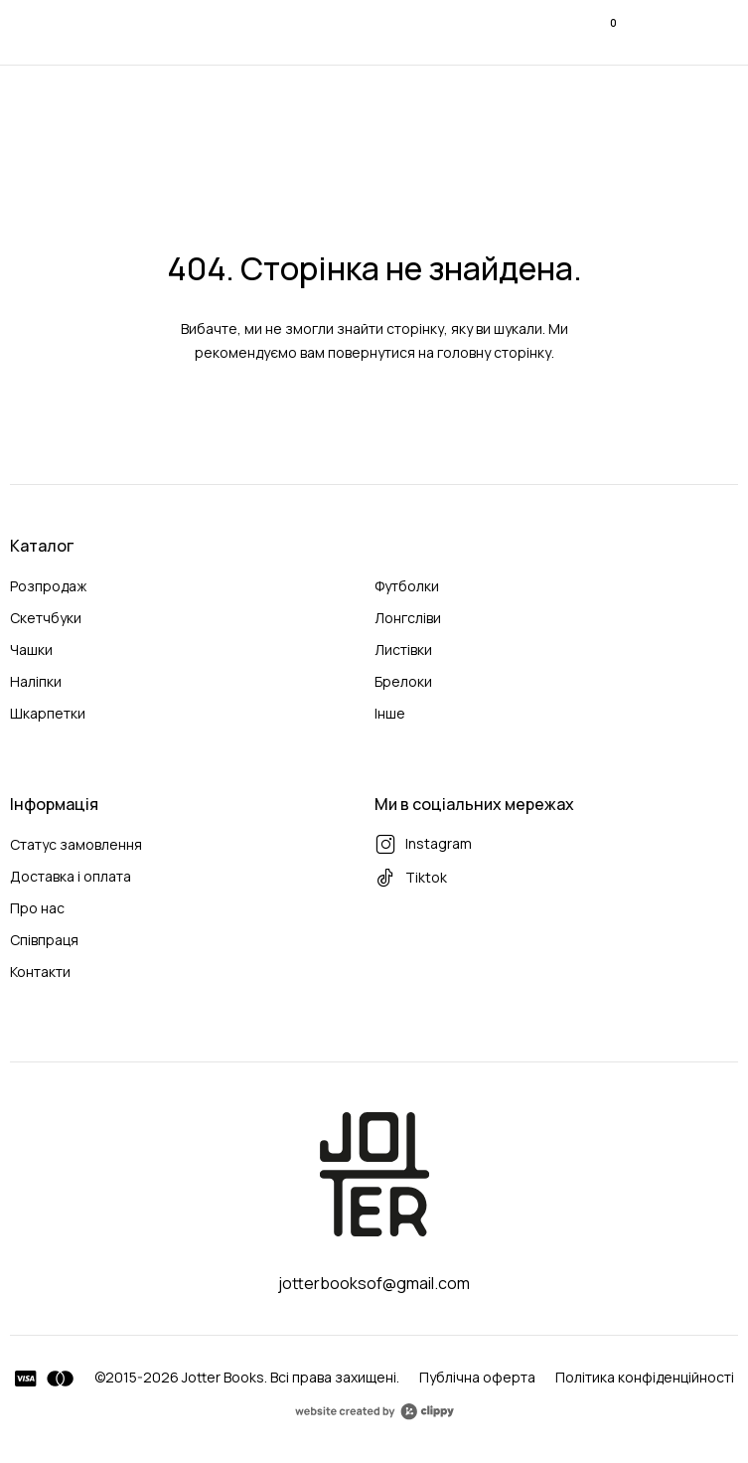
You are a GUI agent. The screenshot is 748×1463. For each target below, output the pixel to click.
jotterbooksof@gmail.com (374, 1283)
